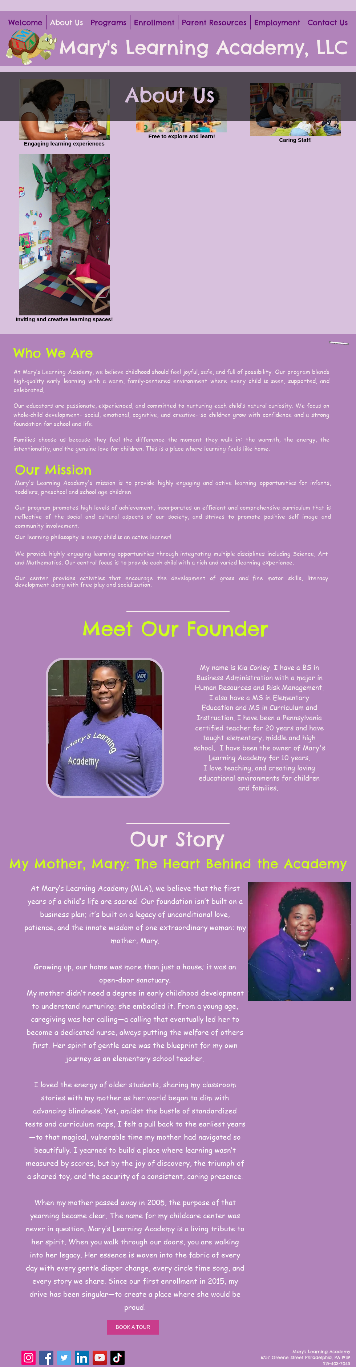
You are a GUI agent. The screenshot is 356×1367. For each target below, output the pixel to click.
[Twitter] (64, 1358)
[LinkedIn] (82, 1358)
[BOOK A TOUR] (133, 1327)
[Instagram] (28, 1358)
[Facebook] (46, 1358)
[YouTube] (100, 1358)
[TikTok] (117, 1358)
